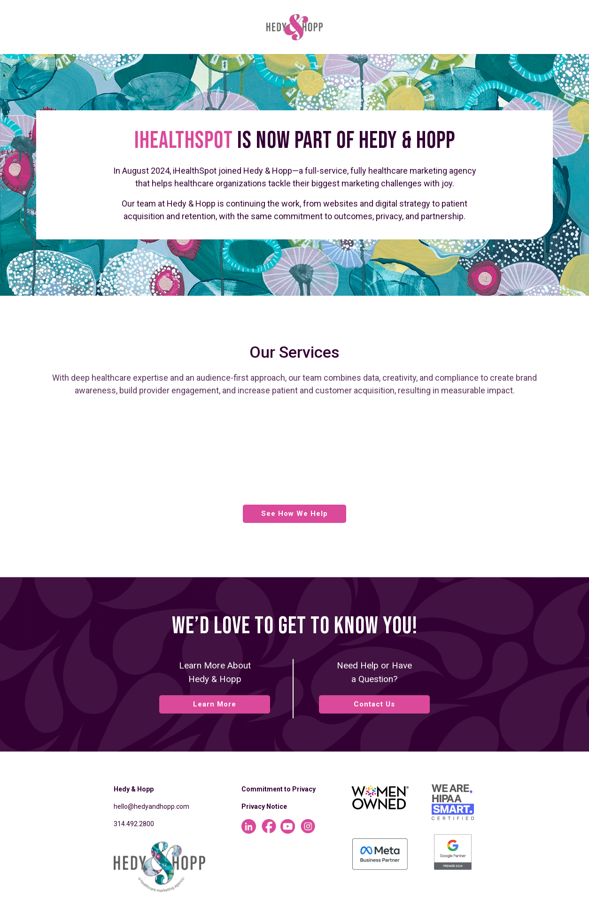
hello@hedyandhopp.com (151, 806)
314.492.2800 (134, 824)
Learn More (214, 704)
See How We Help (294, 513)
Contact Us (374, 704)
